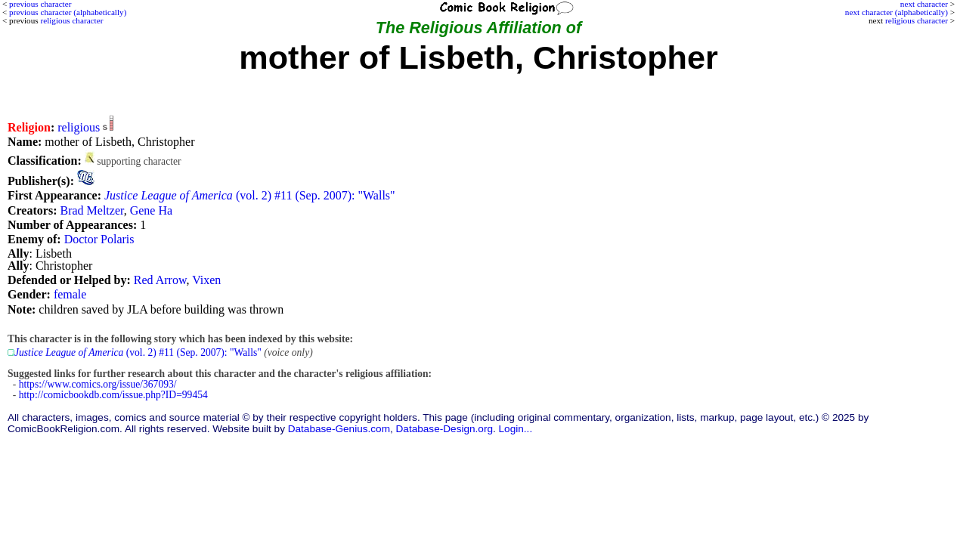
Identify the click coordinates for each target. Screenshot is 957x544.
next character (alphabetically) (896, 12)
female (70, 294)
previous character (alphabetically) (67, 12)
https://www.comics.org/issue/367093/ (98, 384)
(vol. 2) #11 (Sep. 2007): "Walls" (249, 195)
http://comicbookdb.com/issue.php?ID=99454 (113, 394)
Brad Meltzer (91, 210)
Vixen (206, 280)
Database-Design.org (444, 428)
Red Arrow (160, 280)
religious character (916, 20)
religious (78, 127)
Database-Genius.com (339, 428)
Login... (516, 428)
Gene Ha (151, 210)
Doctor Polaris (99, 239)
